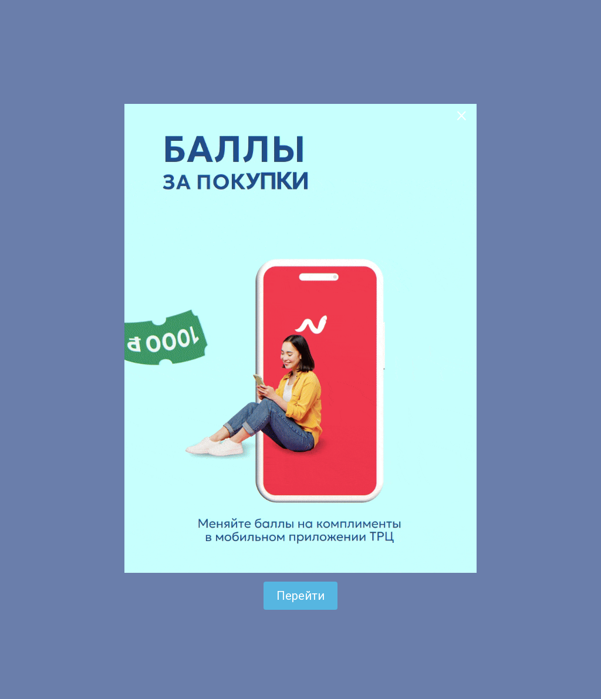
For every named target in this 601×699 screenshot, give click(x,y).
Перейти (300, 596)
